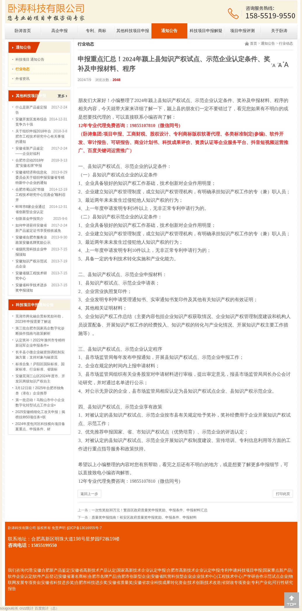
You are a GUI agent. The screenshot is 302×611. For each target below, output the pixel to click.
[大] (286, 64)
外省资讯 (22, 79)
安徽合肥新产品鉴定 (51, 570)
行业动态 (286, 43)
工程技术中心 (230, 576)
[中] (280, 64)
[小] (274, 64)
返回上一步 (89, 494)
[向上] (291, 600)
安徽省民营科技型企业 (171, 576)
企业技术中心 (204, 576)
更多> (62, 96)
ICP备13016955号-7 (86, 528)
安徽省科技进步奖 (57, 582)
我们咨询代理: (21, 570)
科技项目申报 (250, 570)
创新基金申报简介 (29, 219)
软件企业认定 (20, 576)
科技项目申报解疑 (206, 31)
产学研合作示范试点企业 (265, 576)
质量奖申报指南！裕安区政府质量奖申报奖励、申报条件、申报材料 (144, 517)
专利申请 (229, 570)
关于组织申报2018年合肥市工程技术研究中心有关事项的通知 (39, 136)
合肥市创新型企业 (133, 576)
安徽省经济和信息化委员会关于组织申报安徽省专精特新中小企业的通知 (39, 177)
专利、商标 (96, 31)
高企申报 (59, 31)
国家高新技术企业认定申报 (141, 570)
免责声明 (59, 528)
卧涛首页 (23, 31)
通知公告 (169, 31)
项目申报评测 (242, 31)
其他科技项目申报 (132, 31)
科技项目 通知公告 (29, 59)
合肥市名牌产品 (102, 576)
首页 (253, 43)
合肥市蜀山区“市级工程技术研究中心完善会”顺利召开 (40, 194)
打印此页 (283, 494)
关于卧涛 (279, 31)
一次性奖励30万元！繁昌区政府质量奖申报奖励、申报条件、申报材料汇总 (149, 510)
